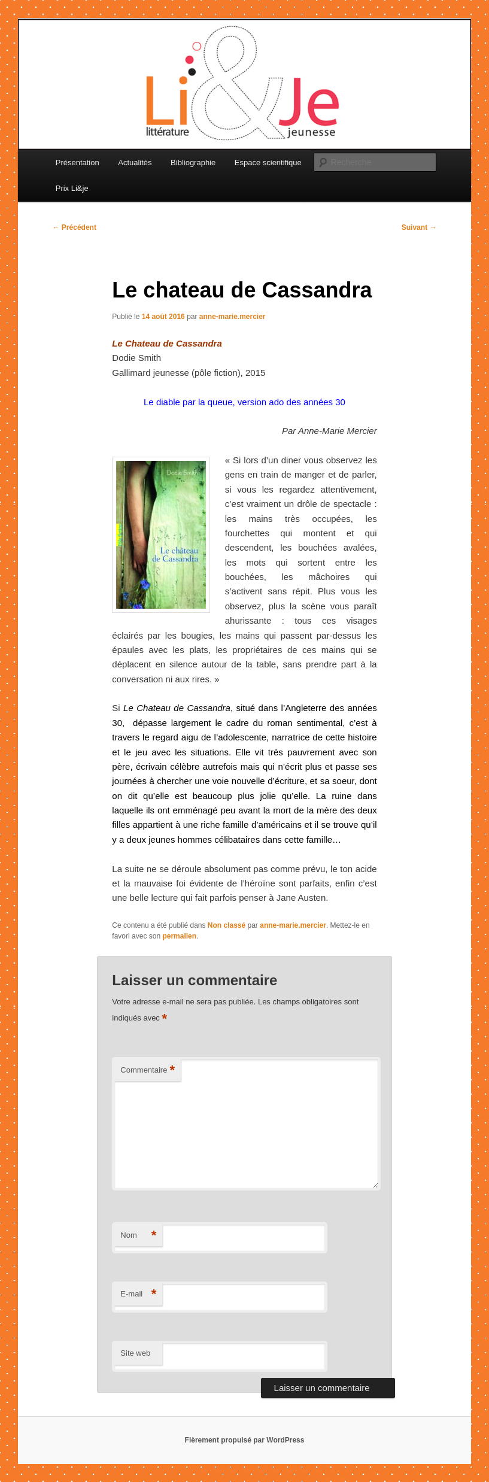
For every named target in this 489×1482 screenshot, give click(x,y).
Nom (138, 1235)
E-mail (138, 1294)
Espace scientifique (268, 162)
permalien (179, 936)
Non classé (226, 925)
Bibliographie (193, 162)
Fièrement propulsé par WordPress (245, 1440)
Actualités (134, 162)
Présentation (77, 162)
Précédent (74, 227)
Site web (135, 1353)
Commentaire (147, 1070)
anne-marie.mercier (232, 316)
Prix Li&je (72, 188)
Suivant (419, 227)
